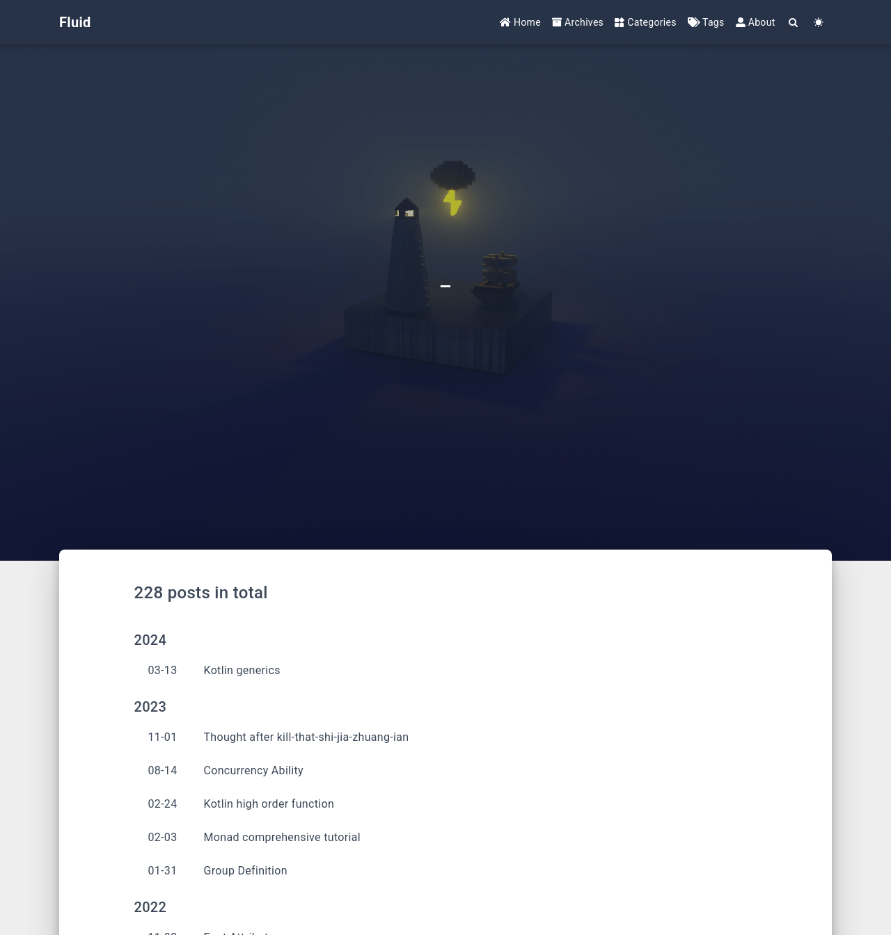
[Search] (794, 22)
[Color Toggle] (819, 22)
